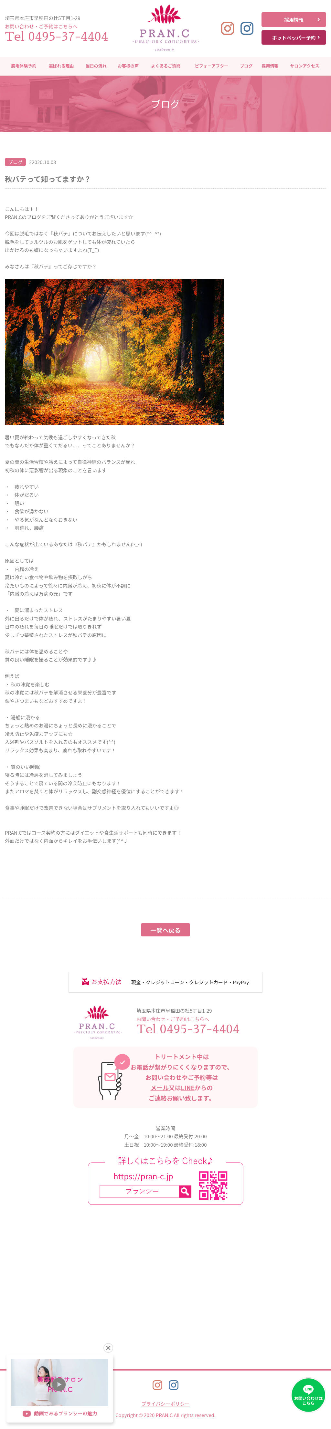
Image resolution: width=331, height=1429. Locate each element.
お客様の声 (128, 66)
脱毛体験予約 (23, 66)
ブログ (246, 66)
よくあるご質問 (165, 66)
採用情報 (302, 19)
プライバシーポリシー (165, 1403)
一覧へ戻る (165, 929)
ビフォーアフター (211, 66)
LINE (188, 1087)
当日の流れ (96, 66)
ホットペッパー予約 (296, 37)
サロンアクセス (304, 66)
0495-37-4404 (68, 37)
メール (160, 1087)
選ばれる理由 (61, 66)
